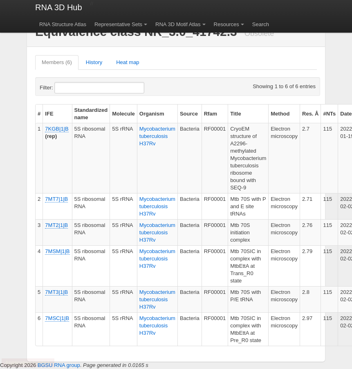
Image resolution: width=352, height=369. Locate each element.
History (94, 62)
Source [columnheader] (189, 114)
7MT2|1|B (56, 225)
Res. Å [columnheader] (310, 114)
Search (260, 24)
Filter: (66, 87)
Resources (226, 24)
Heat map (127, 62)
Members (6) (57, 62)
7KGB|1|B (56, 129)
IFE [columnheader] (49, 114)
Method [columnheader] (280, 114)
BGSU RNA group (59, 365)
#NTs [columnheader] (329, 114)
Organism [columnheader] (151, 114)
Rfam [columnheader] (210, 114)
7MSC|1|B (57, 318)
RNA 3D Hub (58, 7)
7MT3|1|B (56, 292)
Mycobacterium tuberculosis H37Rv (157, 136)
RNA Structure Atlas (62, 24)
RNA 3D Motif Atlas (178, 24)
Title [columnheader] (235, 114)
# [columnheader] (39, 114)
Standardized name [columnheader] (91, 113)
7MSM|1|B (57, 251)
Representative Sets (118, 24)
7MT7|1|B (56, 199)
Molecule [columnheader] (123, 114)
